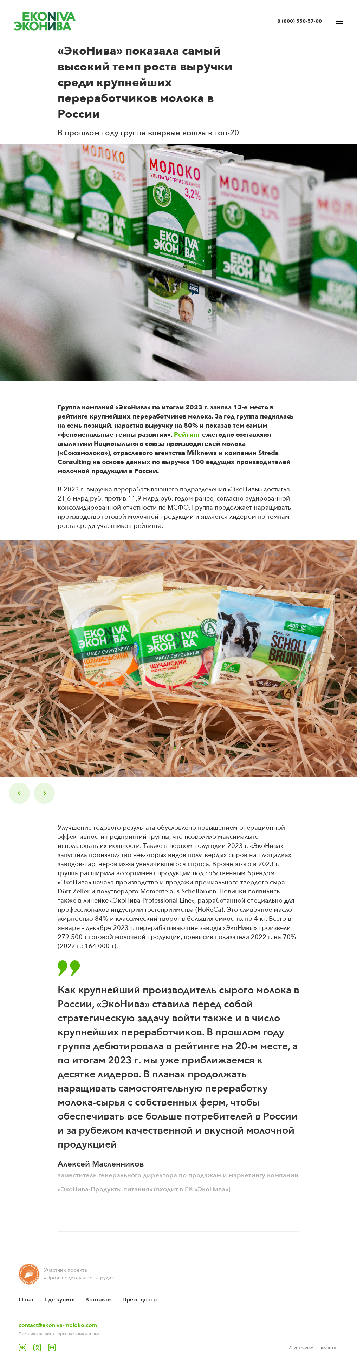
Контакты (98, 1300)
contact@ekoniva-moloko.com (58, 1325)
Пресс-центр (139, 1300)
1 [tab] (175, 748)
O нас (26, 1300)
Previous (19, 793)
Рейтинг (186, 434)
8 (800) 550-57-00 (299, 21)
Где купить (60, 1300)
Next (44, 793)
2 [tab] (182, 748)
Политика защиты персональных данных (59, 1334)
